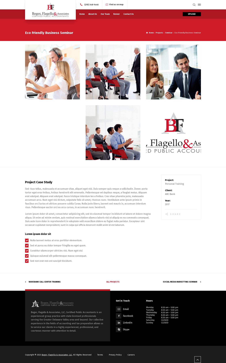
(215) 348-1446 (91, 4)
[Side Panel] (199, 4)
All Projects (112, 281)
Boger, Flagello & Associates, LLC (57, 354)
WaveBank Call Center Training (45, 281)
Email (126, 308)
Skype (126, 329)
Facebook (128, 315)
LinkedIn (127, 322)
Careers (131, 354)
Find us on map (116, 4)
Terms (100, 354)
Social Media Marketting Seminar (180, 281)
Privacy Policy (115, 354)
